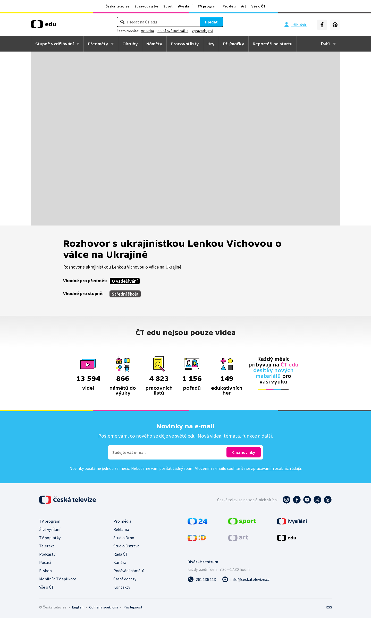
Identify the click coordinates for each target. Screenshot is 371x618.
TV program (207, 6)
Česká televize (117, 6)
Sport (168, 6)
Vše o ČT (258, 6)
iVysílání (185, 6)
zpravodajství (202, 30)
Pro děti (229, 6)
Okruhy (130, 43)
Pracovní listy (185, 43)
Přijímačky (233, 43)
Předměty (98, 43)
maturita (147, 30)
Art (243, 6)
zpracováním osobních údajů (276, 468)
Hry (211, 43)
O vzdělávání (125, 281)
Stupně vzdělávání (54, 43)
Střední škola (125, 294)
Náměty (154, 43)
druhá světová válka (172, 30)
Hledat (211, 21)
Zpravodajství (146, 6)
